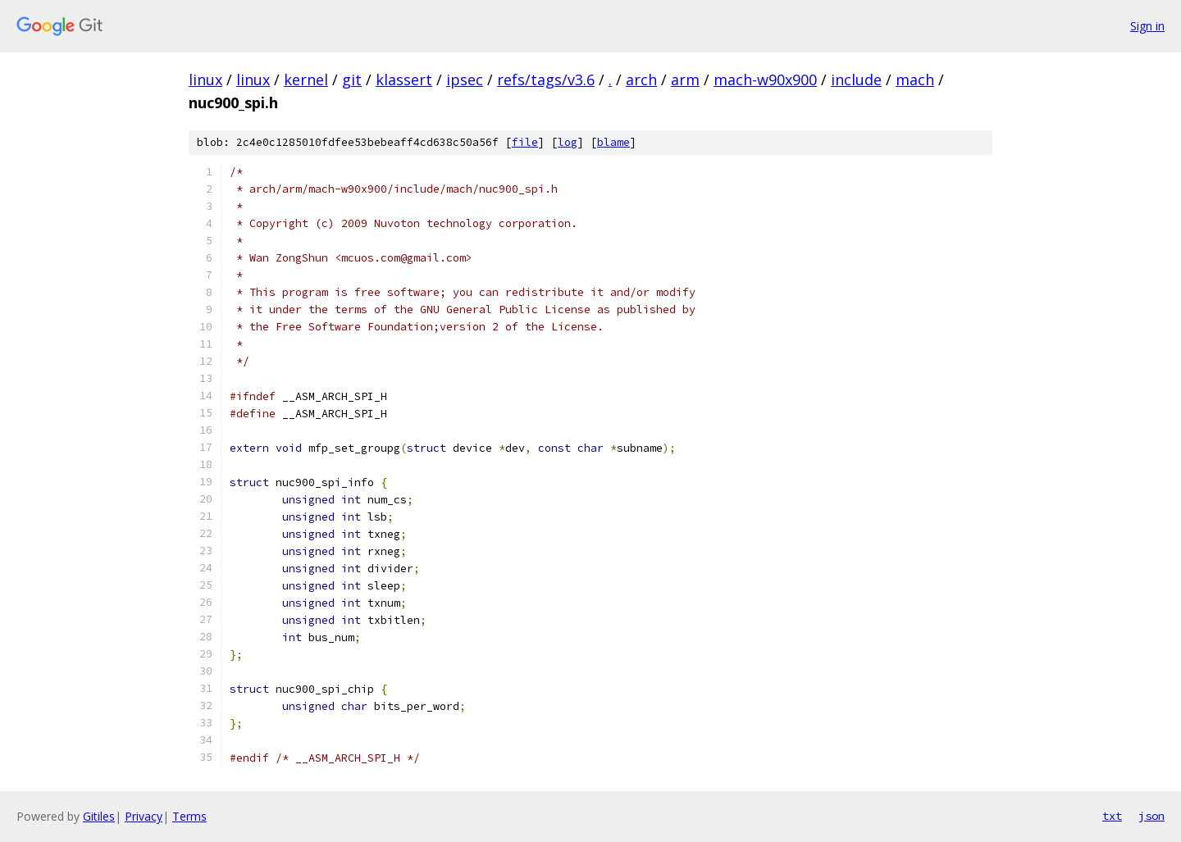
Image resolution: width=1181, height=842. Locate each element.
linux (205, 79)
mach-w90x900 (765, 79)
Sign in (1147, 26)
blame (613, 142)
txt (1112, 815)
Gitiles (99, 816)
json (1151, 815)
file (525, 142)
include (856, 79)
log (567, 142)
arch (641, 79)
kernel (306, 79)
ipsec (464, 79)
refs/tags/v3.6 (546, 79)
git (352, 79)
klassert (404, 79)
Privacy (143, 816)
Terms (189, 816)
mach (915, 79)
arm (685, 79)
